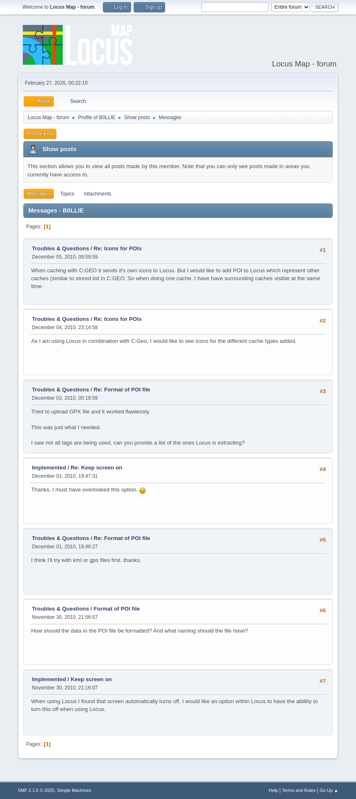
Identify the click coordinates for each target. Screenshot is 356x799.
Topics (67, 194)
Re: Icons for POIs (118, 248)
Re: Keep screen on (96, 467)
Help (273, 790)
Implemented (49, 467)
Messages (39, 194)
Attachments (98, 194)
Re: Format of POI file (122, 389)
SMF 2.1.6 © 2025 (36, 790)
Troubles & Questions (60, 248)
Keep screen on (91, 679)
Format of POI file (117, 609)
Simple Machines (74, 790)
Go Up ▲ (328, 790)
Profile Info (40, 134)
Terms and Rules (299, 790)
